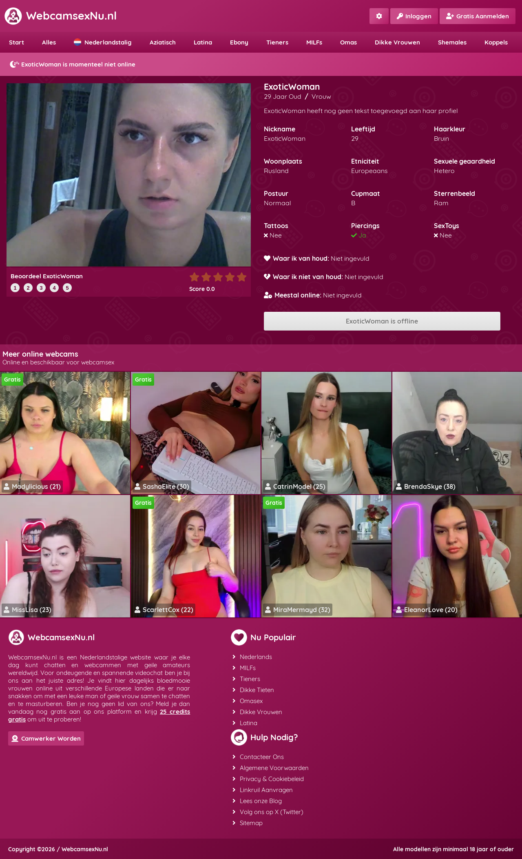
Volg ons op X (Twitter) (267, 812)
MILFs (314, 42)
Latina (203, 42)
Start (16, 42)
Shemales (452, 42)
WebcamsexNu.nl (60, 15)
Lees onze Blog (257, 801)
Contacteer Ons (258, 757)
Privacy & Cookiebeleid (268, 779)
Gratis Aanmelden (477, 16)
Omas (348, 42)
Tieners (277, 42)
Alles (49, 42)
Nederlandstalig (103, 42)
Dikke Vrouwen (397, 42)
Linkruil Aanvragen (262, 790)
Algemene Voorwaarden (270, 768)
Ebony (239, 42)
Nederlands (252, 657)
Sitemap (247, 823)
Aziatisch (163, 42)
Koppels (496, 42)
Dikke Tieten (253, 690)
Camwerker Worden (46, 738)
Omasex (247, 701)
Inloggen (414, 16)
